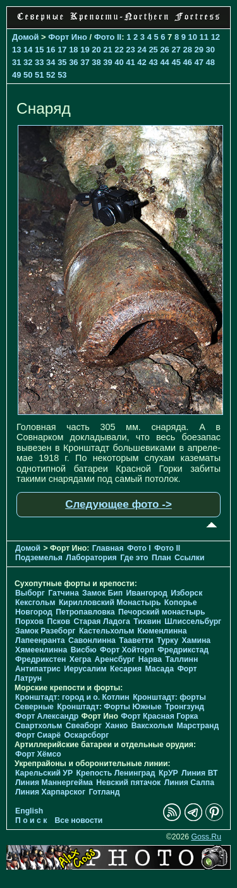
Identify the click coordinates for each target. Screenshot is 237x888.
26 (164, 49)
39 (107, 62)
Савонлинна (92, 640)
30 (210, 49)
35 (62, 62)
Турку (167, 640)
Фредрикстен (40, 659)
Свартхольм (38, 725)
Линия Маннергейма (54, 782)
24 (141, 49)
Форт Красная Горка (159, 716)
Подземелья (39, 557)
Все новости (79, 820)
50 (27, 75)
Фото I (139, 548)
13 (16, 49)
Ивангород (146, 593)
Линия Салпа (189, 782)
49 (16, 75)
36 (73, 62)
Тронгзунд (184, 706)
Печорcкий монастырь (161, 612)
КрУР (168, 773)
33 (39, 62)
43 (153, 62)
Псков (58, 621)
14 (27, 49)
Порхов (29, 621)
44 (164, 62)
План (161, 557)
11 (204, 37)
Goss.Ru (206, 836)
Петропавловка (85, 612)
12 (215, 37)
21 (107, 49)
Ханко (117, 725)
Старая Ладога (101, 621)
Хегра (80, 659)
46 (187, 62)
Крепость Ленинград (115, 773)
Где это (134, 557)
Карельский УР (44, 773)
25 (153, 49)
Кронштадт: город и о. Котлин (72, 697)
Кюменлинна (162, 631)
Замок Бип (102, 593)
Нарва (150, 659)
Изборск (186, 593)
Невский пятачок (128, 782)
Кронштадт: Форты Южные (109, 706)
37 (84, 62)
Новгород (33, 612)
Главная (108, 548)
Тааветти (136, 640)
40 (118, 62)
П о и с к (31, 820)
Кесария (126, 668)
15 (39, 49)
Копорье (180, 602)
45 (175, 62)
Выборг (30, 593)
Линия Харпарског (50, 792)
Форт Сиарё (38, 735)
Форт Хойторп (127, 649)
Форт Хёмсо (38, 754)
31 (16, 62)
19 (84, 49)
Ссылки (189, 557)
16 (50, 49)
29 (199, 49)
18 (73, 49)
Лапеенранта (40, 640)
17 (62, 49)
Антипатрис (38, 668)
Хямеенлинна (41, 649)
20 (96, 49)
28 (187, 49)
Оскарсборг (86, 735)
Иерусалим (85, 668)
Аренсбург (115, 659)
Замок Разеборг (45, 631)
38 (96, 62)
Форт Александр (46, 716)
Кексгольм (35, 602)
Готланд (103, 792)
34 (50, 62)
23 (130, 49)
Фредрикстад (183, 649)
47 (199, 62)
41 (130, 62)
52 (50, 75)
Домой (25, 37)
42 (141, 62)
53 (62, 75)
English (29, 811)
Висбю (84, 649)
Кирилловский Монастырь (110, 602)
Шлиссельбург (192, 621)
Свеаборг (84, 725)
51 (39, 75)
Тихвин (147, 621)
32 (27, 62)
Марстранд (197, 725)
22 (118, 49)
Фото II (108, 37)
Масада (159, 668)
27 (175, 49)
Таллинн (181, 659)
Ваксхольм (152, 725)
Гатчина (63, 593)
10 (192, 37)
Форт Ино (67, 37)
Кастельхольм (106, 631)
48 (210, 62)
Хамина (195, 640)
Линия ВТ (199, 773)
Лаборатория (91, 557)
